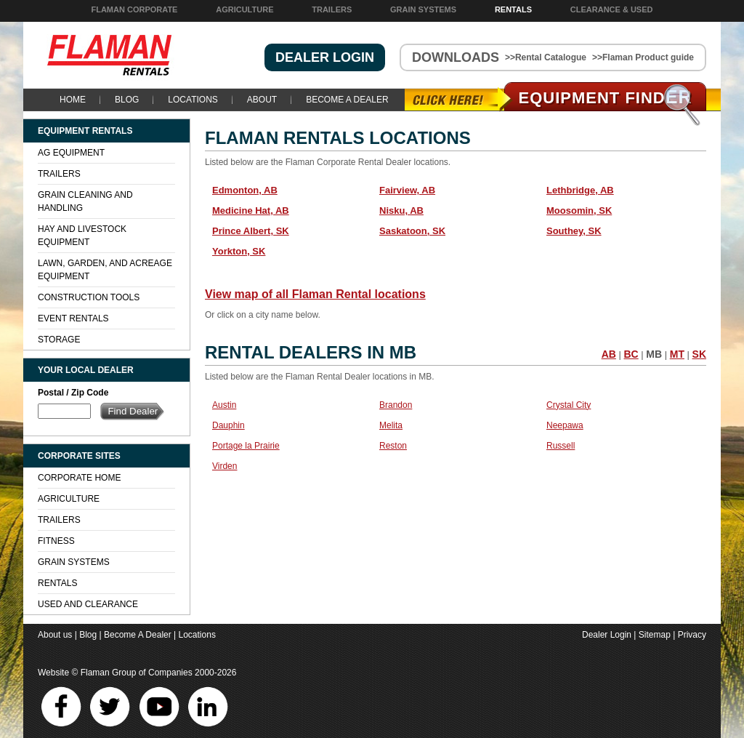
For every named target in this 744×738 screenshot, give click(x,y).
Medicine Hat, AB (250, 210)
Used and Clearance (88, 604)
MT (677, 354)
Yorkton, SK (238, 251)
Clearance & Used (611, 9)
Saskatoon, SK (412, 230)
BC (630, 354)
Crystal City (568, 405)
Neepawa (564, 425)
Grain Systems (423, 9)
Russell (560, 446)
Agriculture (244, 9)
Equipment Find (605, 98)
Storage (59, 339)
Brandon (395, 405)
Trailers (332, 9)
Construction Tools (89, 297)
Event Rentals (73, 318)
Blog (127, 100)
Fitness (56, 541)
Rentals (513, 9)
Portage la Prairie (246, 446)
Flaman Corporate (134, 9)
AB (609, 354)
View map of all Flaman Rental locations (315, 294)
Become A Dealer (347, 100)
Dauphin (228, 425)
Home (73, 100)
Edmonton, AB (245, 190)
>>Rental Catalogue (545, 57)
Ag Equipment (71, 153)
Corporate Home (79, 478)
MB (654, 354)
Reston (393, 446)
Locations (192, 100)
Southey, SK (574, 230)
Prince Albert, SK (250, 230)
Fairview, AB (407, 190)
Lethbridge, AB (580, 190)
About (262, 100)
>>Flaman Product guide (643, 57)
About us (55, 635)
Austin (224, 405)
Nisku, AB (401, 210)
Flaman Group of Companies (137, 672)
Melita (391, 425)
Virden (224, 466)
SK (699, 354)
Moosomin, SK (579, 210)
